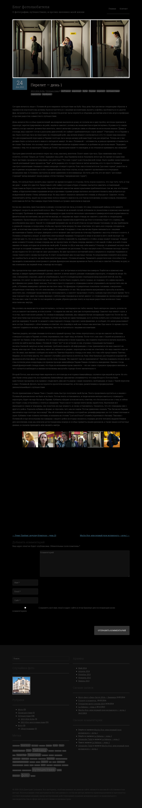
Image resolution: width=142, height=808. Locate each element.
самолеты (36, 94)
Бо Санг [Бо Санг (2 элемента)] (35, 746)
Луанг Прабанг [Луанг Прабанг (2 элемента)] (19, 751)
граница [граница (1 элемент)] (32, 762)
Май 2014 (82, 668)
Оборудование (27, 728)
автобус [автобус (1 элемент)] (51, 755)
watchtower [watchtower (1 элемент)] (16, 746)
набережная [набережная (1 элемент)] (57, 765)
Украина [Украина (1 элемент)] (51, 751)
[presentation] (28, 620)
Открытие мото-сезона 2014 (91, 703)
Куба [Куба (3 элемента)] (55, 745)
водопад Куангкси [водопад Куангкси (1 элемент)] (61, 759)
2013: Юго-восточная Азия (33, 722)
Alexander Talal (85, 739)
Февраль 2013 (84, 677)
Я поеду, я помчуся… (87, 700)
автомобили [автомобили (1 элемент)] (58, 755)
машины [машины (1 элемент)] (37, 765)
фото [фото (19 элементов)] (25, 775)
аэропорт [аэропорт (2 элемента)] (16, 759)
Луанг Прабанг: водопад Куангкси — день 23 (34, 535)
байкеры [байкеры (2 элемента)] (25, 759)
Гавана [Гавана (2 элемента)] (48, 746)
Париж (92, 91)
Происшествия (25, 712)
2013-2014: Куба (37, 91)
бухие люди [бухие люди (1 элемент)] (42, 759)
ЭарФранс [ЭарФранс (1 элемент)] (45, 755)
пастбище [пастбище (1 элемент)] (65, 765)
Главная (112, 8)
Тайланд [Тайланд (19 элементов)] (39, 750)
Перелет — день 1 (46, 84)
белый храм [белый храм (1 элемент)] (33, 759)
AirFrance (65, 91)
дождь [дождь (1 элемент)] (38, 762)
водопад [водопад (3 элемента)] (50, 758)
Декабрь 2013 (84, 674)
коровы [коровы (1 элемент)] (26, 765)
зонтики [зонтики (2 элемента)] (60, 762)
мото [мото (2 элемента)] (43, 765)
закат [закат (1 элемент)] (54, 762)
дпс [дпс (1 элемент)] (50, 762)
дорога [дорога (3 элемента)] (44, 762)
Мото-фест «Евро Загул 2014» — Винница (97, 697)
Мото (20, 709)
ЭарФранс (46, 94)
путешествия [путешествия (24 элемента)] (44, 769)
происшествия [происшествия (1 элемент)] (26, 770)
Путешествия (52, 91)
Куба (85, 91)
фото (20, 725)
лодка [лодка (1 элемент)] (31, 765)
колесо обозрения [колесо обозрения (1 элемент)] (18, 765)
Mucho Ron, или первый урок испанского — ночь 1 (105, 535)
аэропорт (76, 91)
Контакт (124, 8)
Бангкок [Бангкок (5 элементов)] (25, 745)
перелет (101, 91)
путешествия (112, 91)
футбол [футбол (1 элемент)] (33, 776)
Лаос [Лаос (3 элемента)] (61, 745)
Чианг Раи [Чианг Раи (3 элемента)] (21, 755)
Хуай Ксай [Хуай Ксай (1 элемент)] (58, 751)
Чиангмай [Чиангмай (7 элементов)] (34, 754)
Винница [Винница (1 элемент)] (42, 746)
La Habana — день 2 (87, 707)
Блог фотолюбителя (30, 6)
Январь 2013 (83, 681)
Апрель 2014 (84, 671)
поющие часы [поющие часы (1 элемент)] (17, 770)
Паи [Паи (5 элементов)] (28, 750)
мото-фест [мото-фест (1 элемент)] (49, 765)
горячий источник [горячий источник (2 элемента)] (20, 762)
